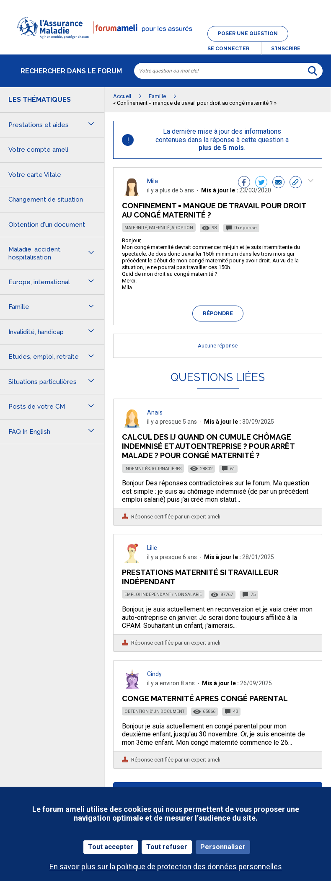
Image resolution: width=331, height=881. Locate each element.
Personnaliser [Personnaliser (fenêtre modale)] (223, 847)
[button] (165, 43)
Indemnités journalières (152, 468)
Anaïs (155, 412)
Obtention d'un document (154, 711)
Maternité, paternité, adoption (158, 227)
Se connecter (228, 49)
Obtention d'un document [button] (46, 224)
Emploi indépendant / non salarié (163, 594)
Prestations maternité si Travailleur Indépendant (200, 577)
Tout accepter (110, 847)
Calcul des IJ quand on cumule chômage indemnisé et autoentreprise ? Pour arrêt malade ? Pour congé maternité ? (208, 446)
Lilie (152, 547)
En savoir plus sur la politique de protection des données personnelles (165, 866)
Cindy (154, 674)
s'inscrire (285, 49)
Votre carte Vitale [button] (34, 175)
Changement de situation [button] (45, 199)
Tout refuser (166, 847)
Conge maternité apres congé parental (205, 698)
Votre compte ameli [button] (38, 149)
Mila (152, 181)
